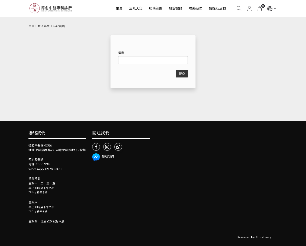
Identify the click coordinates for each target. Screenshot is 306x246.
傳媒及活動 (217, 8)
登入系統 (44, 26)
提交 (182, 74)
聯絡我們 (196, 8)
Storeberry (263, 237)
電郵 (121, 53)
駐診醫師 (176, 8)
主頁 (119, 8)
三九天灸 (136, 8)
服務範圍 (156, 8)
